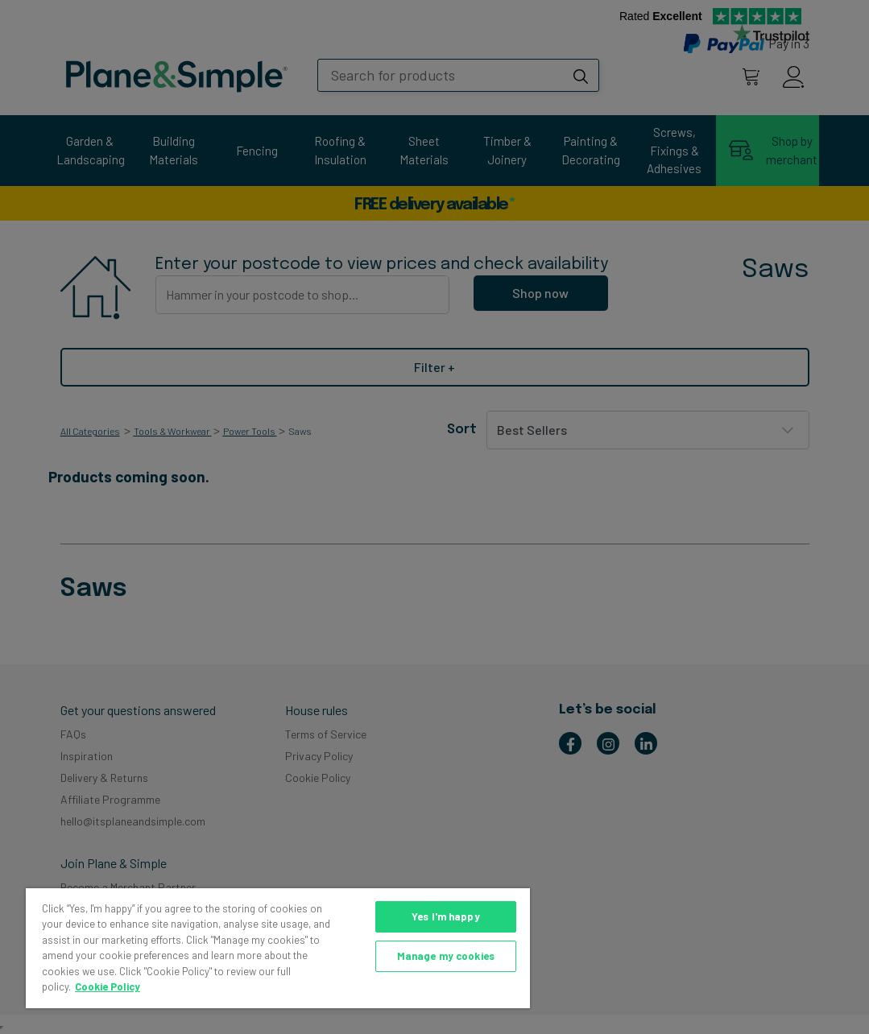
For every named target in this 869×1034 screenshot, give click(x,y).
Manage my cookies (446, 955)
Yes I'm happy (446, 916)
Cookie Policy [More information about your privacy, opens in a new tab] (107, 986)
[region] (278, 948)
